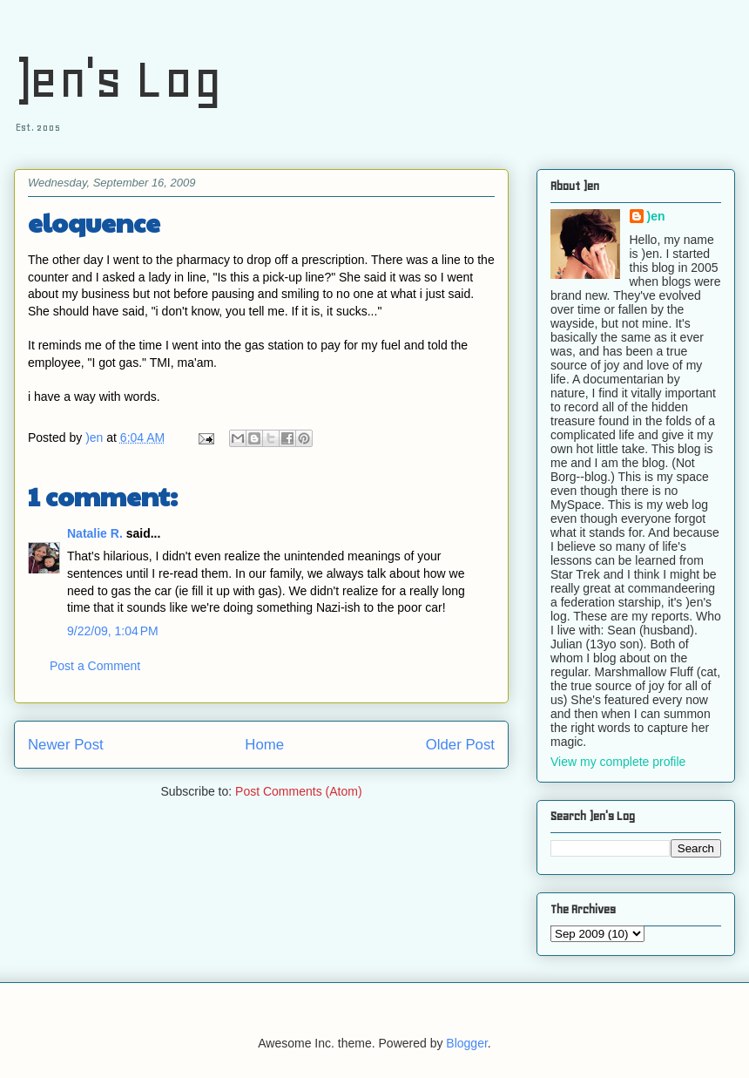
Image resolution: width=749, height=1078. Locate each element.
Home (264, 744)
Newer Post (66, 744)
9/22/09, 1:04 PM (113, 631)
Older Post (460, 744)
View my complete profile (617, 762)
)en (656, 216)
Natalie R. (95, 533)
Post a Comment (95, 666)
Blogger (466, 1043)
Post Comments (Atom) (298, 791)
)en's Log (118, 79)
